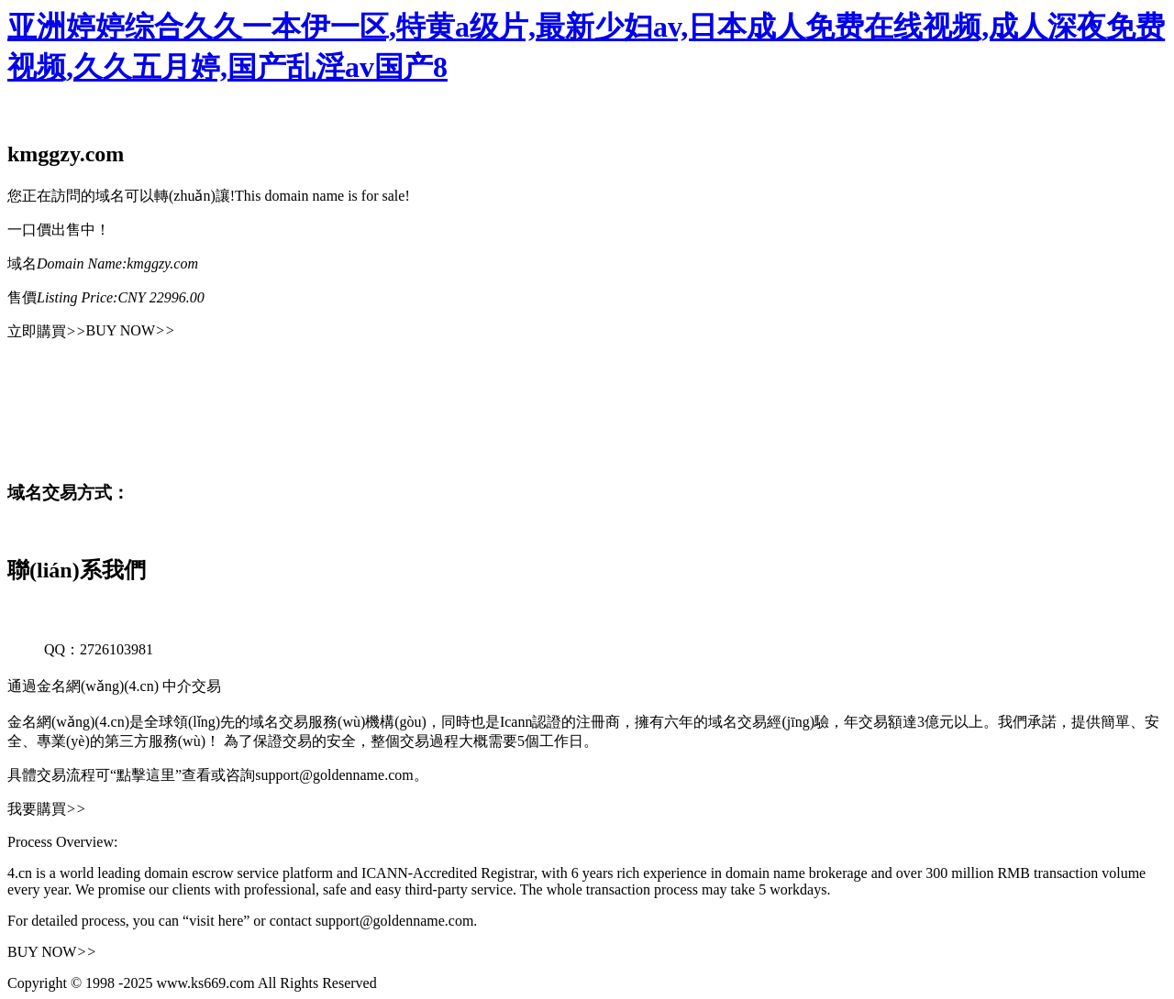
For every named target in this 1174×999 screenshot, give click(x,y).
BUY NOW (130, 330)
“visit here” (216, 920)
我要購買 (46, 809)
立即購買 (46, 331)
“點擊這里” (146, 775)
